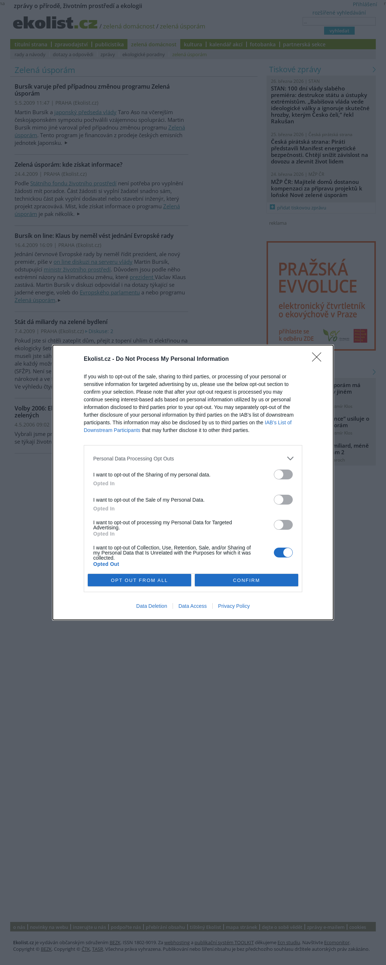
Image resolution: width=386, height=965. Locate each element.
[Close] (319, 359)
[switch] (283, 474)
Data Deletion (151, 606)
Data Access (192, 606)
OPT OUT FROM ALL (139, 580)
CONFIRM (246, 580)
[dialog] (193, 482)
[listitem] (193, 458)
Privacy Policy (234, 606)
